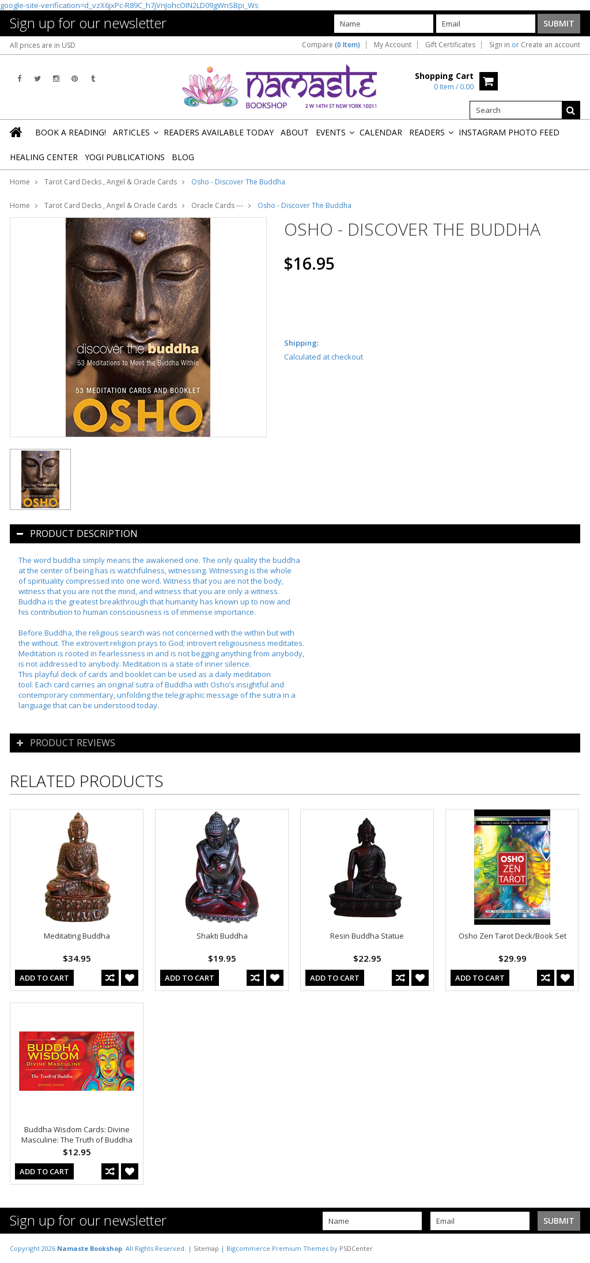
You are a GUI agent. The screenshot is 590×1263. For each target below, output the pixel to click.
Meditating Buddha (77, 936)
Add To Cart (44, 978)
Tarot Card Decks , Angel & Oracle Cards (110, 182)
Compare (331, 45)
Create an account (550, 45)
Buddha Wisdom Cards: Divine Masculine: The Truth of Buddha (77, 1134)
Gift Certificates (450, 45)
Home (20, 182)
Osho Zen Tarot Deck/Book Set (512, 936)
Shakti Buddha (222, 936)
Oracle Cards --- (217, 205)
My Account (392, 45)
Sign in (499, 45)
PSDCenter (356, 1248)
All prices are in (42, 45)
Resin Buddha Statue (367, 936)
